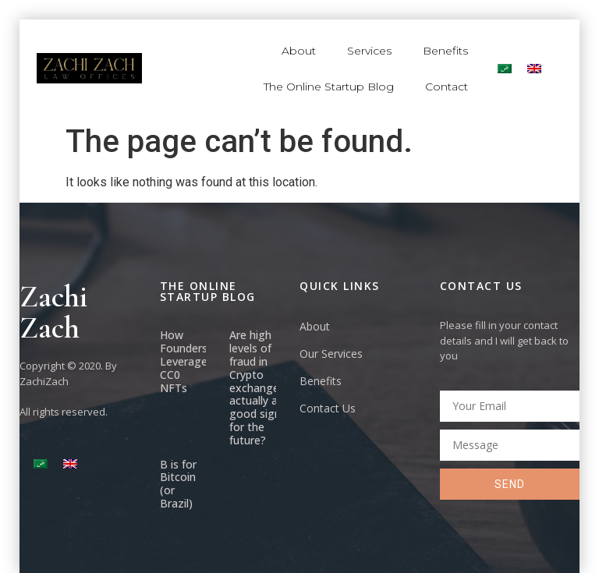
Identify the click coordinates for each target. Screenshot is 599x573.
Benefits (445, 51)
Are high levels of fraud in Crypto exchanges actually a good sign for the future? (257, 387)
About (299, 51)
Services (369, 51)
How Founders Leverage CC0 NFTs (183, 360)
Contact (446, 87)
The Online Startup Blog (329, 87)
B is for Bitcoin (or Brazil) (178, 484)
